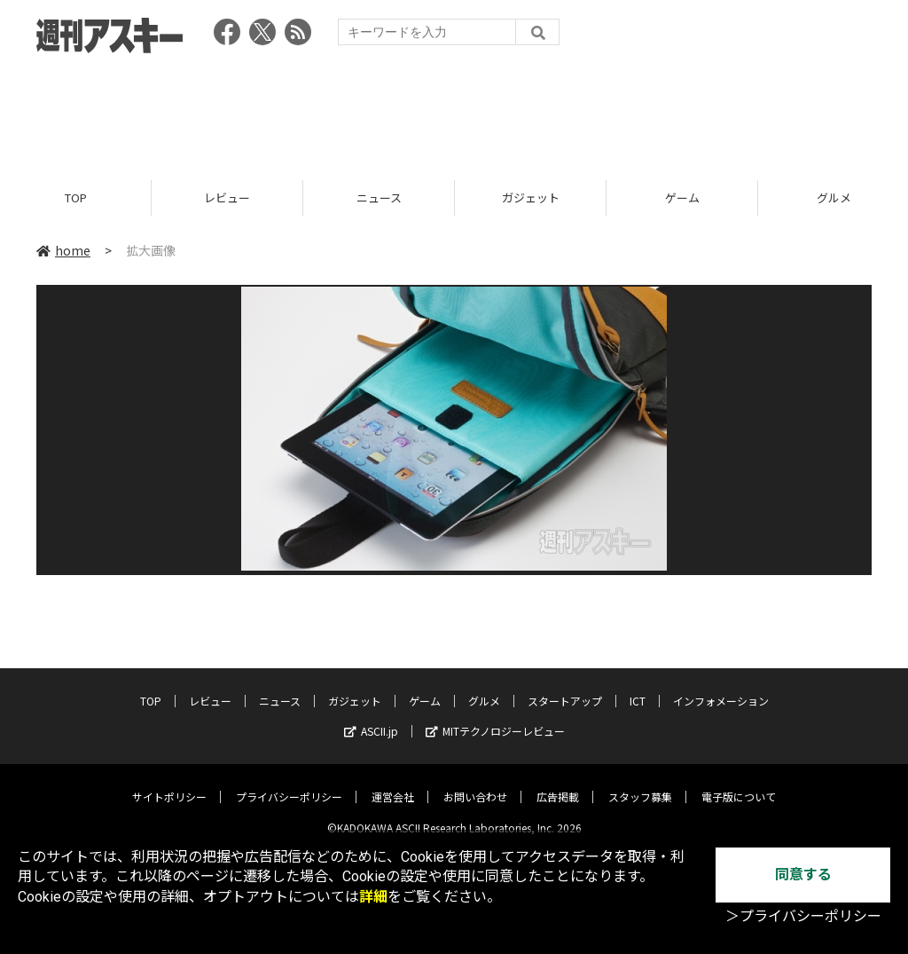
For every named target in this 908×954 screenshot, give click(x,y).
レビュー (227, 197)
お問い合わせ (475, 783)
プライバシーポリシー (289, 783)
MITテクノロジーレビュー (495, 717)
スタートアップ (565, 687)
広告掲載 (557, 783)
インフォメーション (721, 687)
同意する (803, 874)
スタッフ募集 (640, 783)
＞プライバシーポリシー (803, 916)
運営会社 (393, 783)
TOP (76, 197)
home (63, 250)
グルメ (484, 687)
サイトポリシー (169, 783)
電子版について (738, 783)
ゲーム (682, 197)
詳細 (373, 896)
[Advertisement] (454, 111)
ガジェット (531, 197)
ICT (638, 687)
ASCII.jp (371, 717)
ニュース (379, 197)
